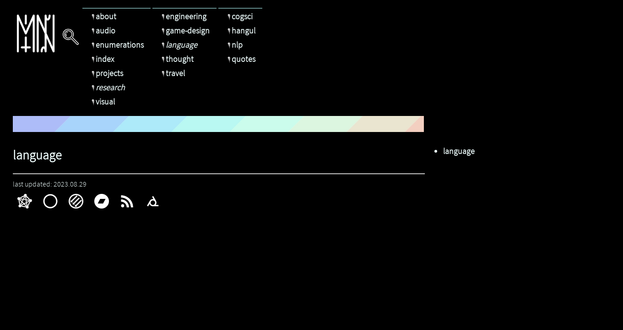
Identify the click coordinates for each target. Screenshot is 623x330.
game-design (184, 30)
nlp (234, 44)
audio (102, 30)
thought (176, 59)
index (101, 59)
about (102, 16)
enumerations (116, 44)
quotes (240, 59)
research (107, 87)
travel (172, 73)
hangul (240, 30)
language (178, 44)
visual (102, 101)
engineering (182, 16)
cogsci (239, 16)
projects (106, 73)
